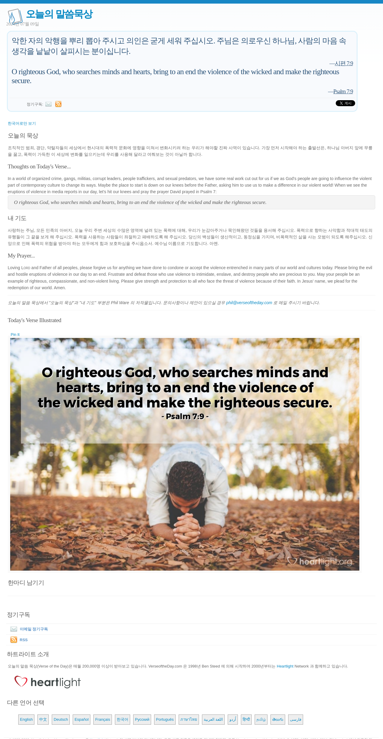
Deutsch (61, 719)
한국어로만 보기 (22, 123)
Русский (142, 719)
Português (165, 719)
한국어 (122, 719)
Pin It (15, 334)
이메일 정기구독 (28, 629)
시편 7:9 (344, 63)
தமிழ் (261, 719)
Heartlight (285, 666)
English (26, 719)
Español (82, 719)
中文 (43, 719)
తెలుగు (277, 719)
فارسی (295, 719)
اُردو (233, 719)
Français (102, 719)
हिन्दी (246, 719)
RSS (24, 640)
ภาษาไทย (188, 719)
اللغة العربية (213, 719)
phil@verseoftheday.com (249, 302)
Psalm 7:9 (343, 91)
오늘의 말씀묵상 (59, 13)
